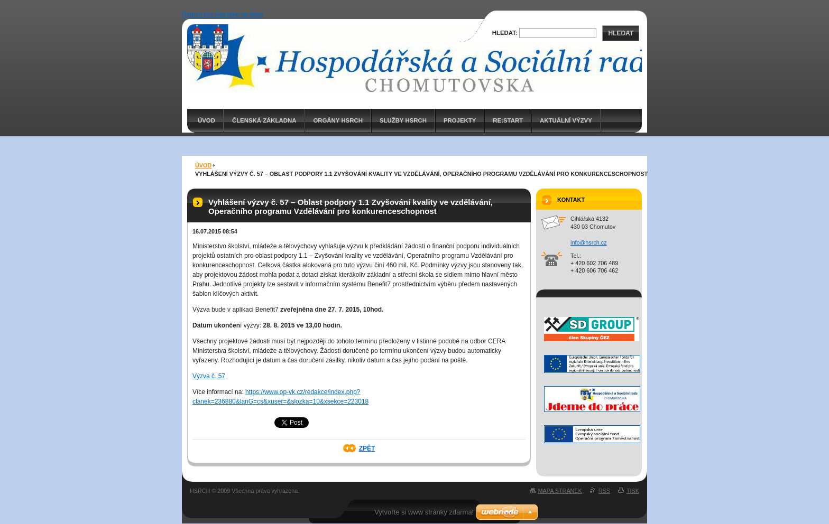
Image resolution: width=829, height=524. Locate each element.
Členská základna (264, 120)
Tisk (633, 491)
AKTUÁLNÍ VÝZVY (566, 120)
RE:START (508, 120)
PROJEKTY (460, 120)
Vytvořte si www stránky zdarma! (424, 512)
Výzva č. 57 (208, 376)
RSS (604, 491)
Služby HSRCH (403, 120)
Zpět (367, 448)
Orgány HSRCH (337, 120)
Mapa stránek (560, 491)
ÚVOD (206, 120)
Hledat (620, 33)
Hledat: (505, 33)
